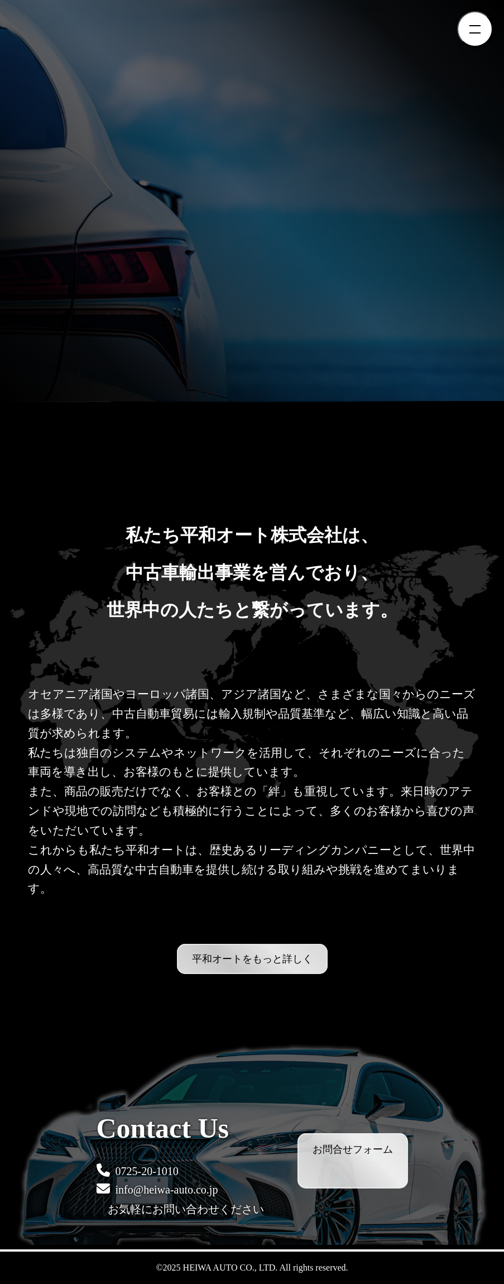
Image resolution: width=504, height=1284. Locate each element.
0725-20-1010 (138, 1170)
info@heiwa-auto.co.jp (157, 1189)
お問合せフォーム (353, 1149)
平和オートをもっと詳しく (252, 959)
